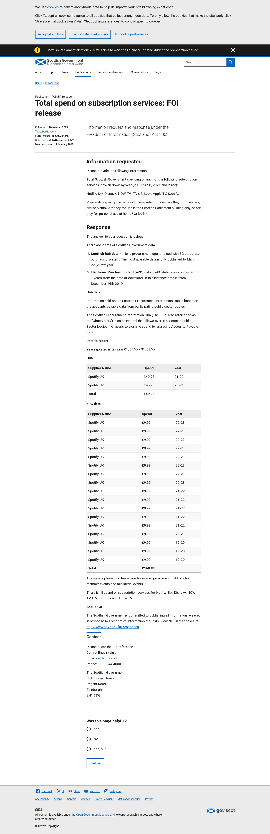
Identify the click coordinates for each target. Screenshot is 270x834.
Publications (83, 72)
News (66, 72)
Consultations (139, 72)
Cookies (85, 799)
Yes (96, 729)
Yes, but (100, 749)
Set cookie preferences (131, 34)
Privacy (149, 799)
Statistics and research (111, 72)
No (96, 739)
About (38, 72)
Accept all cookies (50, 34)
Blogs (157, 72)
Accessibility (42, 799)
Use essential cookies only (90, 34)
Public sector (49, 131)
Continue (95, 763)
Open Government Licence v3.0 (95, 814)
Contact (71, 799)
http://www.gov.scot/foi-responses (113, 627)
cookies (53, 7)
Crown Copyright (104, 799)
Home (38, 83)
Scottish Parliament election (67, 50)
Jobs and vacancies (129, 799)
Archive (58, 799)
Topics (52, 72)
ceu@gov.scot (106, 658)
